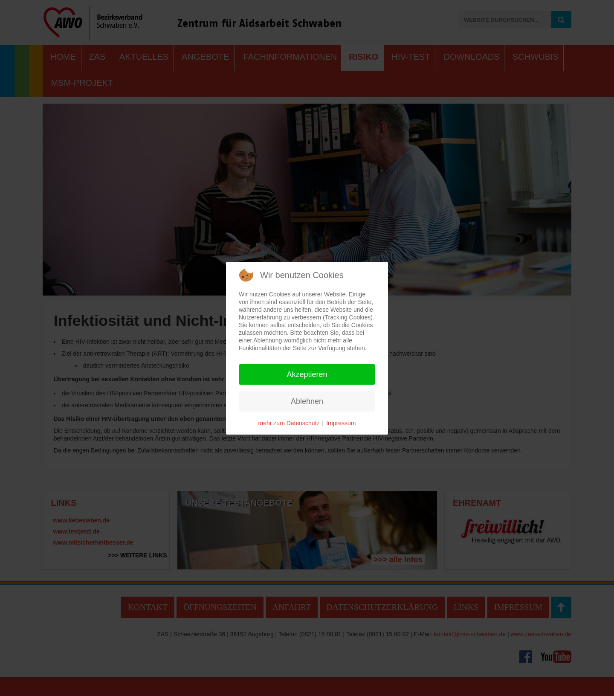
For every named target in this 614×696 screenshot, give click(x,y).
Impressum (341, 423)
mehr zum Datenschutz (289, 423)
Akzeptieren (307, 374)
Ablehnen (307, 401)
